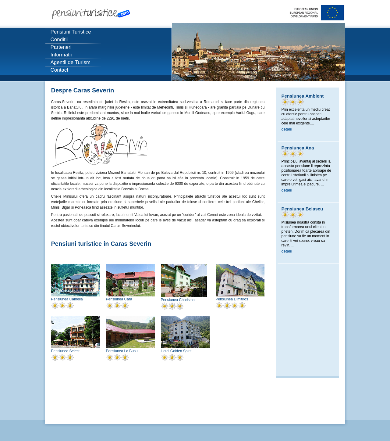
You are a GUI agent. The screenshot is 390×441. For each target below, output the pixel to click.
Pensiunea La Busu (122, 351)
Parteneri (61, 47)
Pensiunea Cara (119, 299)
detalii (287, 129)
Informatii (61, 55)
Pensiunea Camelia (67, 299)
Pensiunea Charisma (178, 300)
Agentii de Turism (70, 62)
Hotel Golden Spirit (176, 351)
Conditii (59, 39)
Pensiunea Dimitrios (232, 299)
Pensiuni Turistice (71, 32)
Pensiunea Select (65, 351)
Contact (60, 70)
